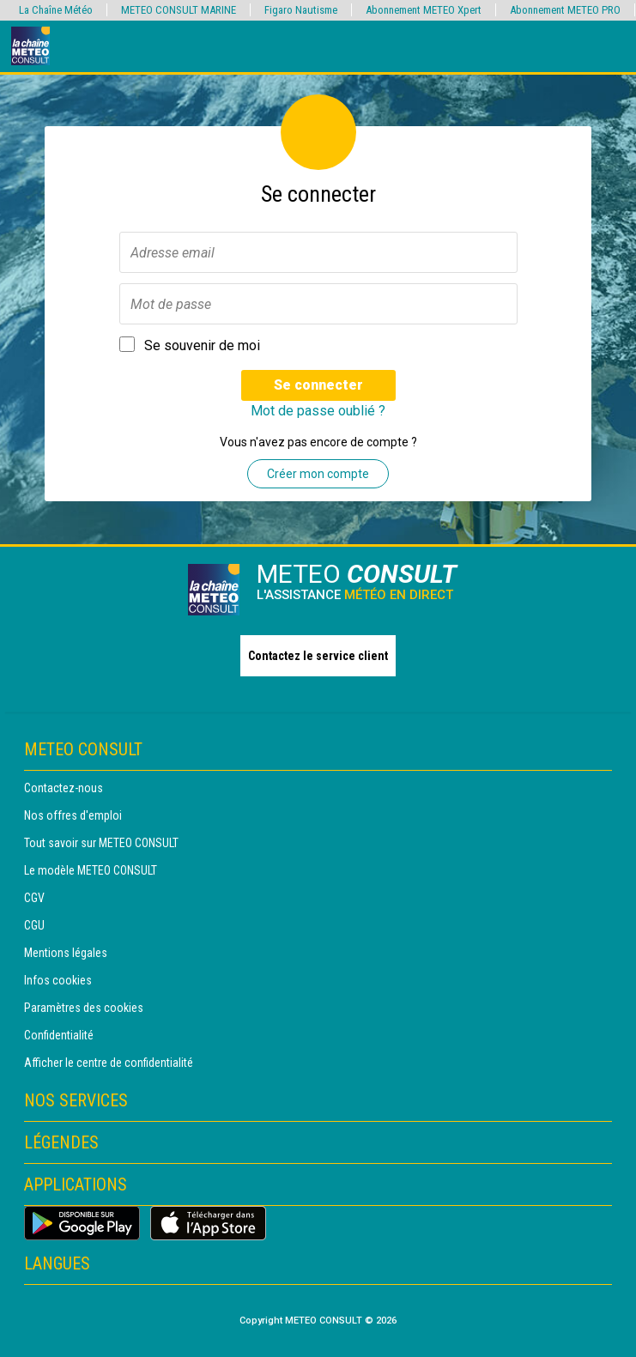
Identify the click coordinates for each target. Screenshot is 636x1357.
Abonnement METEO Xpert (424, 9)
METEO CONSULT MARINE (178, 9)
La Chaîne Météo (56, 9)
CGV (34, 898)
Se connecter (318, 385)
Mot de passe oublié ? (318, 411)
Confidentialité (59, 1035)
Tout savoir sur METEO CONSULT (101, 843)
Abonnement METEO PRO (565, 9)
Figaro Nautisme (300, 9)
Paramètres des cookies (83, 1008)
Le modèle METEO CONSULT (90, 870)
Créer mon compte (318, 474)
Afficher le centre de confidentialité (108, 1062)
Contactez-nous (63, 788)
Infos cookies (58, 980)
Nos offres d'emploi (73, 815)
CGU (34, 925)
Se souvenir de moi (202, 345)
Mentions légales (65, 953)
